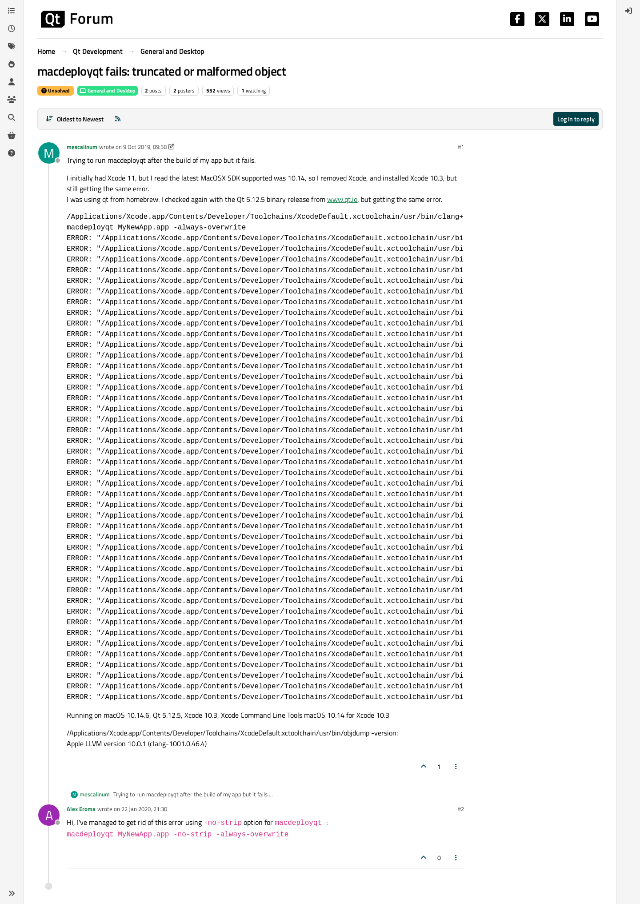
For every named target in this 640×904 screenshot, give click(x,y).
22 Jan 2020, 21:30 (144, 808)
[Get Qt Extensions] (12, 135)
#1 (461, 146)
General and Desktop (108, 90)
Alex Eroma (81, 808)
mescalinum (82, 146)
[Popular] (12, 64)
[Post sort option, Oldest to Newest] (74, 119)
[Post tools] (456, 766)
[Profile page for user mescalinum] (49, 153)
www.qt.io (342, 199)
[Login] (628, 11)
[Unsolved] (12, 153)
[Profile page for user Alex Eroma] (49, 815)
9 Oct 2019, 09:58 (145, 146)
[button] (12, 893)
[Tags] (12, 46)
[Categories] (12, 11)
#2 (461, 808)
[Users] (12, 82)
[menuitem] (628, 11)
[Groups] (12, 99)
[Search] (12, 117)
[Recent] (12, 28)
